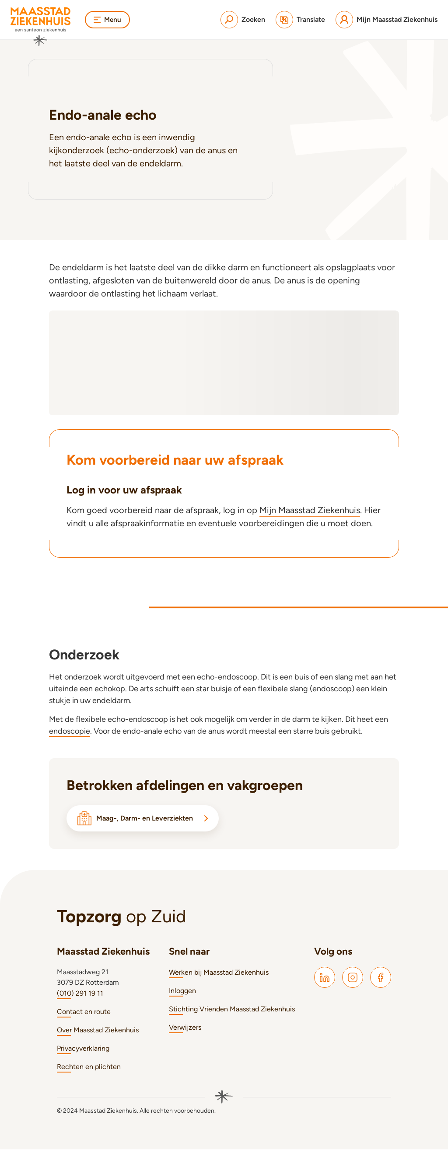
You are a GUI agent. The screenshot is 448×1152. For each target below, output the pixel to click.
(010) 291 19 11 (80, 996)
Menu (108, 19)
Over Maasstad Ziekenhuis (98, 1032)
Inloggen (182, 993)
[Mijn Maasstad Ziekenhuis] (387, 19)
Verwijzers (185, 1030)
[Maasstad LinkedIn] (324, 979)
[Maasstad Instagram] (352, 979)
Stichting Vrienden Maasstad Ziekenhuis (232, 1011)
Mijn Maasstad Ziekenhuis (309, 510)
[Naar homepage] (40, 26)
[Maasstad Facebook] (380, 979)
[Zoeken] (242, 19)
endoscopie (69, 731)
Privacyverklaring (83, 1051)
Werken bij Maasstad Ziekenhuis (219, 975)
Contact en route (84, 1014)
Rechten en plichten (89, 1069)
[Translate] (300, 19)
